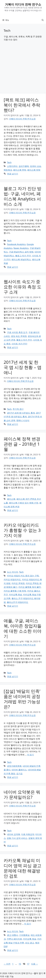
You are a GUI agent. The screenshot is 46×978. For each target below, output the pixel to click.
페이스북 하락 (33, 169)
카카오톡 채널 (15, 594)
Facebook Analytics (16, 244)
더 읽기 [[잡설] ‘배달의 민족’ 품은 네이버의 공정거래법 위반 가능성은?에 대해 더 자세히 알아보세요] (30, 754)
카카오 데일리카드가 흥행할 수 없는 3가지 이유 (22, 530)
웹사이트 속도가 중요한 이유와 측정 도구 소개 (22, 287)
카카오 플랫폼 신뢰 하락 (15, 590)
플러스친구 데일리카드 (17, 602)
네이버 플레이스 (19, 769)
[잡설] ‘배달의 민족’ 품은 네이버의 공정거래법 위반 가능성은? (22, 699)
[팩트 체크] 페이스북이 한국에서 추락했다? (22, 105)
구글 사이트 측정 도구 (17, 332)
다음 (34, 963)
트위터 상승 (35, 166)
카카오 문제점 (18, 583)
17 (28, 963)
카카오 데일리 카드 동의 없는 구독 (23, 575)
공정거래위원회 (14, 766)
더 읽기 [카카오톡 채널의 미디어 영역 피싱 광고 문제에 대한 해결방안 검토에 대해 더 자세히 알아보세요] (27, 923)
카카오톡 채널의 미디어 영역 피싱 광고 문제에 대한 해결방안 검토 (22, 868)
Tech (9, 162)
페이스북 (11, 499)
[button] (42, 20)
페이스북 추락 (19, 169)
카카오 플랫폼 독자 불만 (29, 587)
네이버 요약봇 (13, 834)
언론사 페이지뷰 (14, 938)
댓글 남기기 (12, 173)
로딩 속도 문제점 (19, 336)
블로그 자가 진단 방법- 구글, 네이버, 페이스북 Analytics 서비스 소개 (22, 196)
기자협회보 (24, 935)
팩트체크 (8, 169)
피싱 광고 (29, 942)
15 (20, 963)
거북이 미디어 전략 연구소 (23, 4)
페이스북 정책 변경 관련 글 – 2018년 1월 (22, 444)
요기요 (19, 773)
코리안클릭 (24, 166)
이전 (7, 963)
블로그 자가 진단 (23, 255)
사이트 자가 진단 (19, 343)
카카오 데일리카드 (12, 579)
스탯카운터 (12, 166)
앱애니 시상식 (22, 420)
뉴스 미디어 (12, 572)
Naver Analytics (21, 248)
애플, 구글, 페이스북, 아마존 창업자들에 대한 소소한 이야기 (22, 628)
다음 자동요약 (27, 834)
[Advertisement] (23, 69)
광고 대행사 (12, 935)
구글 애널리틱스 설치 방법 (21, 251)
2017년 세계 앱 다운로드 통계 (21, 412)
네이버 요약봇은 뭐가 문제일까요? (22, 794)
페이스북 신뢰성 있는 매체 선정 (23, 502)
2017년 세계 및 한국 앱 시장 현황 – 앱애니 (22, 367)
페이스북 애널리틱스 (21, 259)
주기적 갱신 (18, 409)
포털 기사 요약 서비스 (17, 838)
